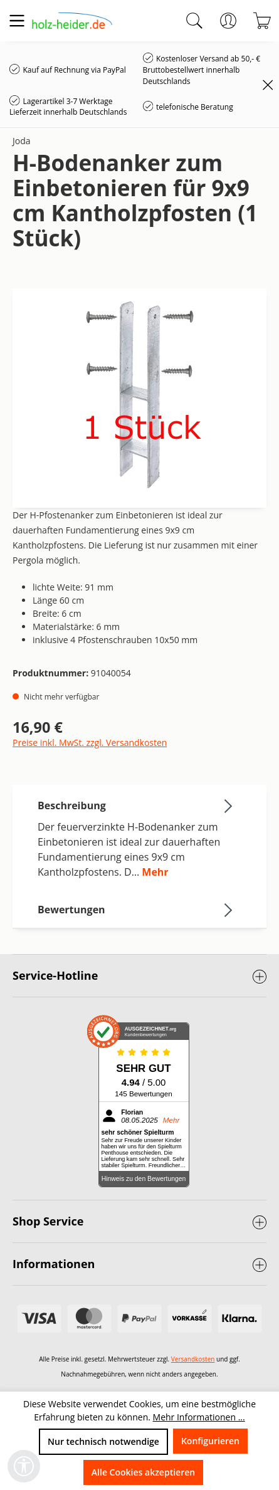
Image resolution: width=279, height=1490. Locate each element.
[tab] (136, 838)
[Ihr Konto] (228, 20)
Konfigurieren (210, 1441)
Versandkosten (193, 1359)
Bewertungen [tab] (136, 909)
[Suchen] (194, 20)
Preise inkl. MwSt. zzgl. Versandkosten (90, 742)
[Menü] (17, 20)
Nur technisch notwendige (103, 1441)
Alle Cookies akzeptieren (143, 1472)
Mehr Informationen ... (199, 1417)
